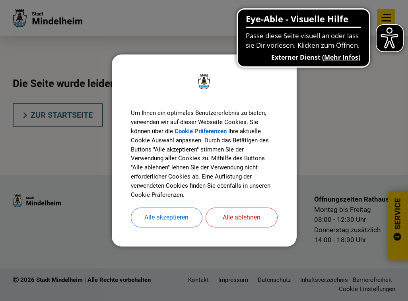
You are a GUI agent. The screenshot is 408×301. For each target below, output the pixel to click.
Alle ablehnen (241, 219)
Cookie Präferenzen (205, 130)
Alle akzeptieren (166, 219)
